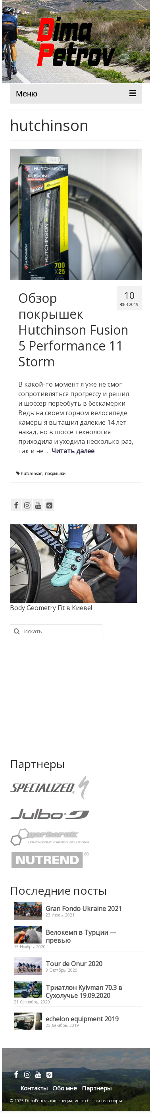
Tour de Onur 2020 (74, 963)
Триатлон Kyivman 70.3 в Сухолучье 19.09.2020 (84, 991)
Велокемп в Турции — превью (81, 936)
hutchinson (31, 473)
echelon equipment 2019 (82, 1019)
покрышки (55, 473)
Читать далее (72, 451)
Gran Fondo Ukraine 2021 (84, 908)
